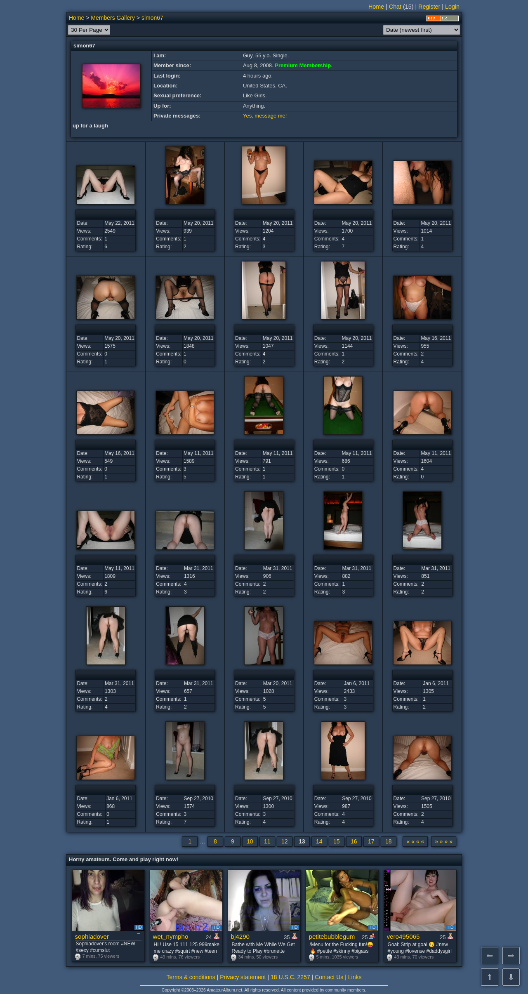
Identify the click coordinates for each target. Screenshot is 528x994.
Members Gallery (113, 17)
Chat (395, 6)
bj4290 (240, 936)
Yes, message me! (265, 116)
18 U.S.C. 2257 (290, 977)
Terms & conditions (191, 977)
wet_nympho (171, 936)
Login (452, 6)
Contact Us (329, 977)
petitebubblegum (332, 936)
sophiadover (92, 936)
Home (376, 6)
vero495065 (403, 936)
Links (355, 977)
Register (429, 6)
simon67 (152, 17)
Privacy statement (243, 977)
